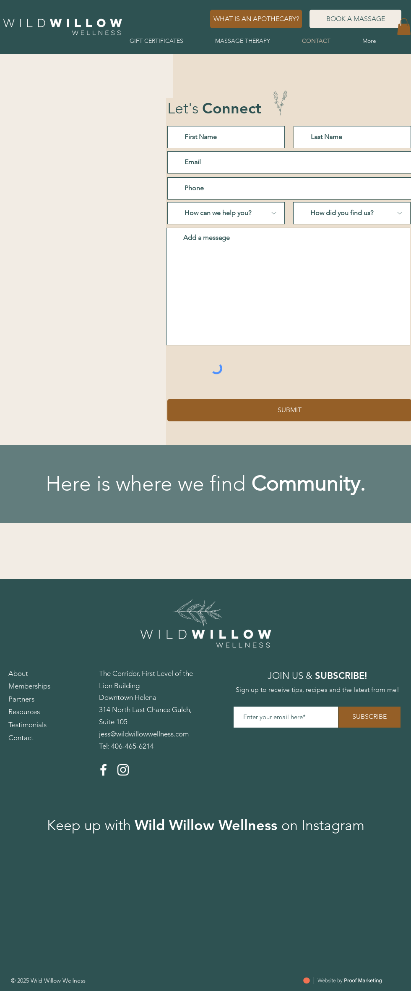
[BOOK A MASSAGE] (355, 19)
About (18, 673)
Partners (21, 699)
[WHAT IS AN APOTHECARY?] (256, 19)
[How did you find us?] (352, 213)
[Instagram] (123, 770)
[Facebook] (103, 770)
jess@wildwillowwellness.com (144, 734)
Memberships (29, 686)
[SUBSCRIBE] (369, 717)
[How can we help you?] (226, 213)
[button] (404, 26)
